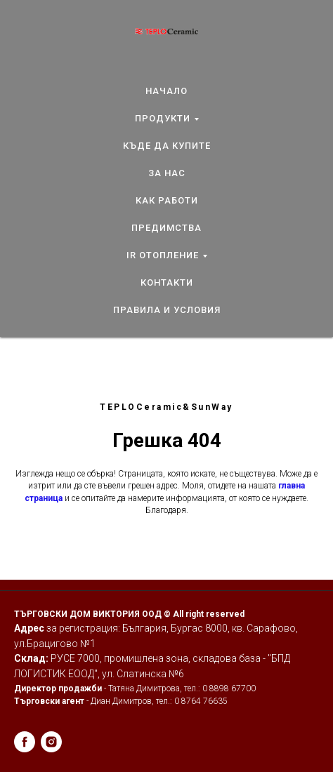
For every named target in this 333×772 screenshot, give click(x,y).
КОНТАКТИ (167, 282)
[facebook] (24, 741)
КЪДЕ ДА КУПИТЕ (167, 145)
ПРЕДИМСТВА (166, 227)
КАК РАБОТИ (167, 200)
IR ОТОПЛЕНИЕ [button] (162, 255)
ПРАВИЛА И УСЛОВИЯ (167, 310)
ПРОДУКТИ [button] (162, 118)
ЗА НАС (166, 173)
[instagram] (51, 741)
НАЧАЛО (166, 91)
